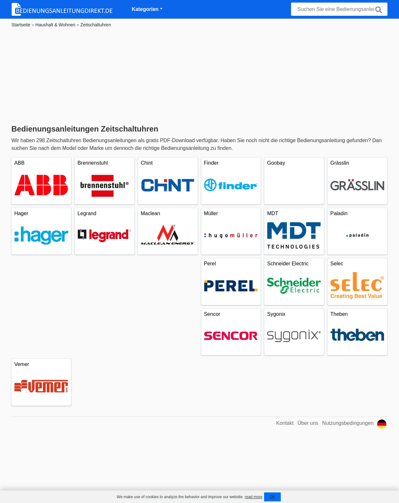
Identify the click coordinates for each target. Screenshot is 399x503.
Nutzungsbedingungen (348, 423)
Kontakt (285, 423)
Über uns (307, 423)
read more (253, 497)
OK (272, 497)
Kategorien (145, 9)
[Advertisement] (199, 76)
